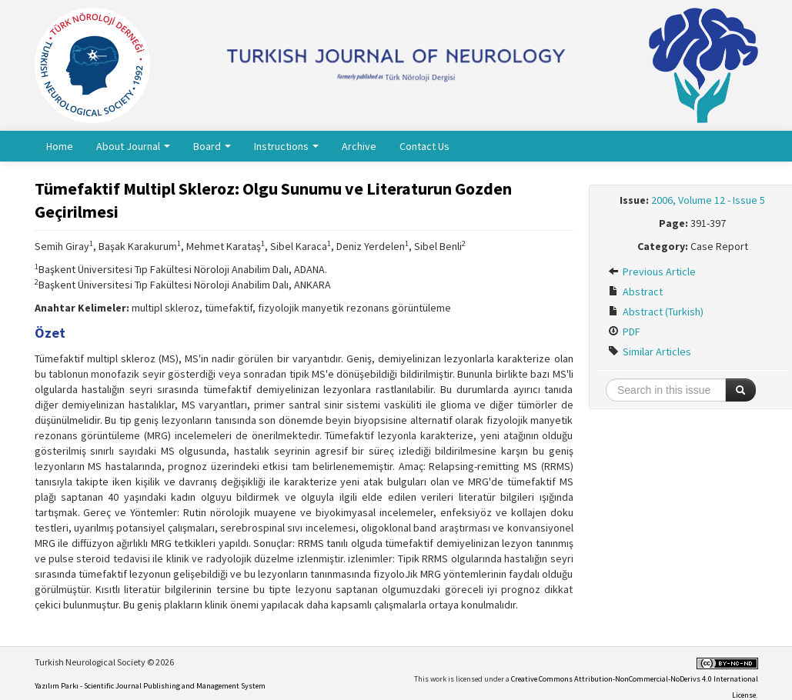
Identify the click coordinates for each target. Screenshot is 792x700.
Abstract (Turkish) (655, 311)
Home (59, 146)
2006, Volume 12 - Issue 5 (708, 200)
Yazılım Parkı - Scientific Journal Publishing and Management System (150, 686)
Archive (359, 146)
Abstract (635, 291)
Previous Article (652, 271)
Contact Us (424, 146)
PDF (624, 331)
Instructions (286, 146)
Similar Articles (649, 351)
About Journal (133, 146)
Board (212, 146)
